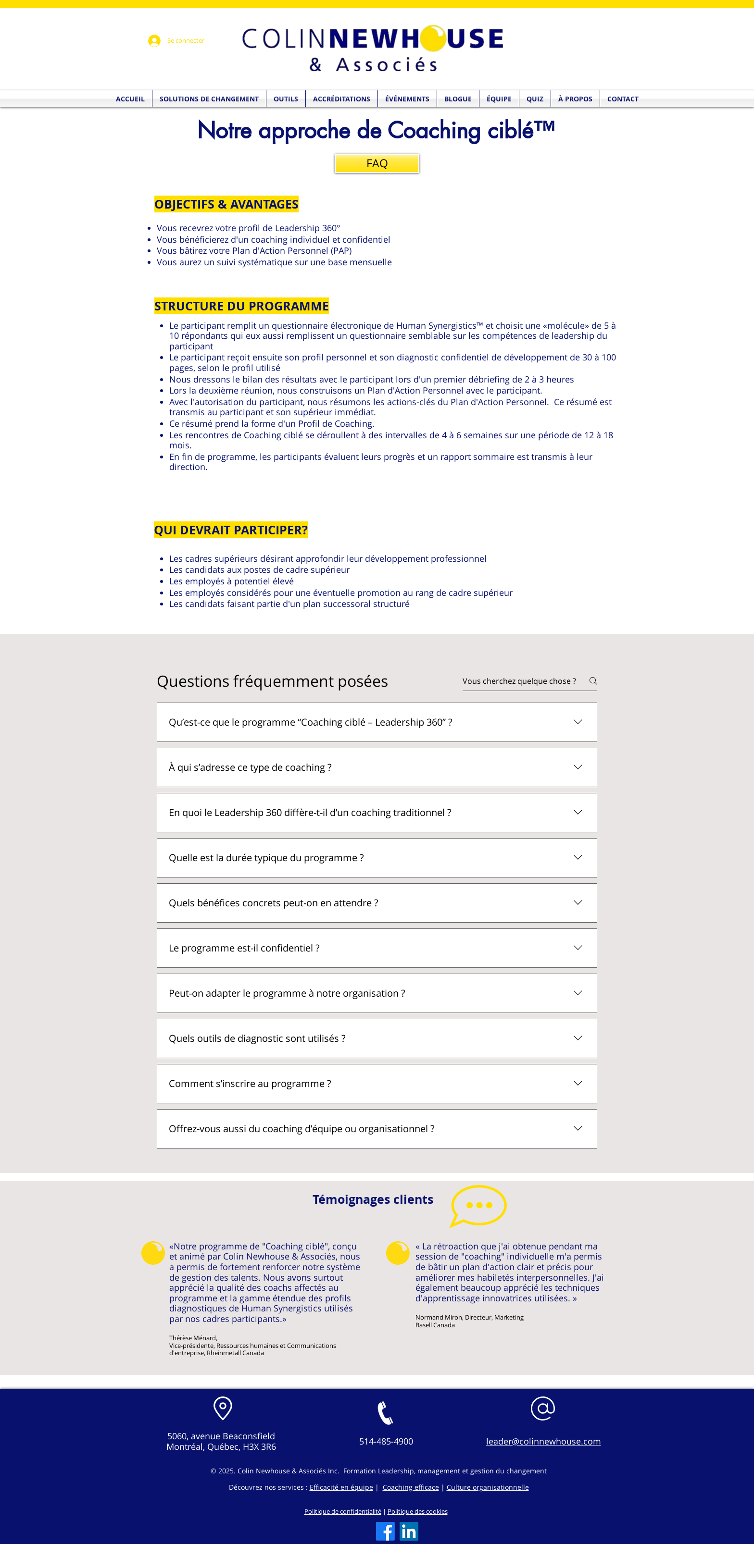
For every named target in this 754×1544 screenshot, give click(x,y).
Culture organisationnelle (488, 1487)
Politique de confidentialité (342, 1511)
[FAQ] (377, 163)
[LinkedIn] (409, 1531)
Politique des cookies (418, 1511)
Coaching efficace (411, 1487)
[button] (535, 98)
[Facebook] (385, 1531)
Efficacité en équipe (341, 1487)
